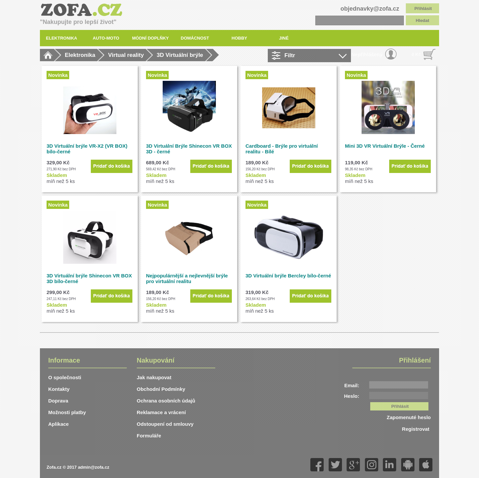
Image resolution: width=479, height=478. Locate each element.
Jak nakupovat (154, 377)
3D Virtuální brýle (180, 55)
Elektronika (80, 55)
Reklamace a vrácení (161, 412)
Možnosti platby (67, 412)
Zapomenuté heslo (409, 417)
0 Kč (416, 54)
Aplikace (58, 424)
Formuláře (149, 435)
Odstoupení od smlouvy (165, 424)
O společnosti (64, 377)
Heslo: (351, 396)
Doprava (58, 400)
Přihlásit (423, 8)
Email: (351, 385)
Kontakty (59, 389)
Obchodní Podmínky (161, 389)
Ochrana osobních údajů (166, 400)
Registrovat (416, 429)
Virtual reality (126, 55)
